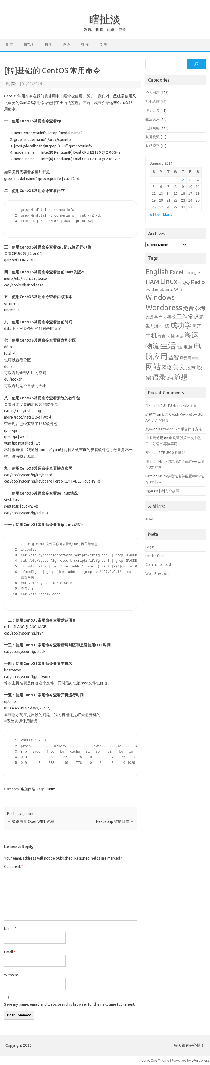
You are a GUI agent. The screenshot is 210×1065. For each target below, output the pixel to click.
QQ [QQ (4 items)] (186, 282)
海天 (149, 461)
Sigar (149, 491)
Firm (149, 476)
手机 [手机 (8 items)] (151, 335)
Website (11, 975)
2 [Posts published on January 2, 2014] (183, 180)
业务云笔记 (154, 438)
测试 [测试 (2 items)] (179, 336)
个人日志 (152, 92)
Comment (13, 866)
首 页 (9, 44)
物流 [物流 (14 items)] (152, 346)
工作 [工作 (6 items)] (181, 316)
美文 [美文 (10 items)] (179, 367)
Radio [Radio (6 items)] (198, 282)
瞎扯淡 (105, 19)
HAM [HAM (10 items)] (152, 281)
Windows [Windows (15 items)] (160, 297)
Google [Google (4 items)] (192, 272)
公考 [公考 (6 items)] (200, 308)
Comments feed (158, 564)
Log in (150, 547)
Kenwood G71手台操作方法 (180, 429)
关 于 (103, 44)
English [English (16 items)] (157, 272)
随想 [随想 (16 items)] (181, 377)
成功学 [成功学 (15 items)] (180, 325)
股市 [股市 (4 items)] (191, 367)
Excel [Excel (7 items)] (176, 272)
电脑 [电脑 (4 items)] (188, 346)
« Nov (155, 215)
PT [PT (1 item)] (180, 283)
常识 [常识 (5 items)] (193, 316)
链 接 (85, 44)
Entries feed (155, 556)
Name (10, 929)
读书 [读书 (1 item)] (170, 378)
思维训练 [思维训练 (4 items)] (160, 326)
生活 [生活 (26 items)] (168, 345)
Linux (51, 789)
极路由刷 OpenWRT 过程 (30, 821)
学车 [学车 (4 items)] (158, 316)
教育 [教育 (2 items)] (161, 336)
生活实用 (152, 119)
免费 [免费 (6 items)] (188, 308)
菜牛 (15, 84)
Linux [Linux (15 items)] (168, 281)
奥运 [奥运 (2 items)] (149, 317)
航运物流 (152, 137)
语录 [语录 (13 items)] (159, 377)
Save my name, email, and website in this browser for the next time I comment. (69, 1004)
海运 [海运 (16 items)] (191, 335)
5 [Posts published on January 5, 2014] (154, 187)
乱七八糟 (152, 101)
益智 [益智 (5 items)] (173, 357)
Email (10, 952)
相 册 (48, 44)
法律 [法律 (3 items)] (170, 335)
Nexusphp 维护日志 (115, 821)
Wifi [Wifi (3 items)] (178, 289)
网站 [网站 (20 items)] (153, 366)
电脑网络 (28, 789)
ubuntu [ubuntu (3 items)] (166, 289)
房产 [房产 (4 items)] (197, 326)
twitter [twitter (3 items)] (152, 289)
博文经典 (152, 110)
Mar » (168, 215)
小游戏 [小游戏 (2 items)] (170, 317)
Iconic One (149, 1060)
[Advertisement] (175, 626)
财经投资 (152, 146)
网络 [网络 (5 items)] (167, 368)
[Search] (196, 64)
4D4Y (149, 519)
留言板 (29, 44)
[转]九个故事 (169, 491)
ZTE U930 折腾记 (171, 452)
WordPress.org (157, 573)
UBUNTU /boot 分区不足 (177, 405)
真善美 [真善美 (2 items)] (185, 358)
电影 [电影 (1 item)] (180, 347)
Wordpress (200, 1060)
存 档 (66, 44)
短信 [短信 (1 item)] (195, 358)
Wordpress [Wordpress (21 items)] (163, 307)
